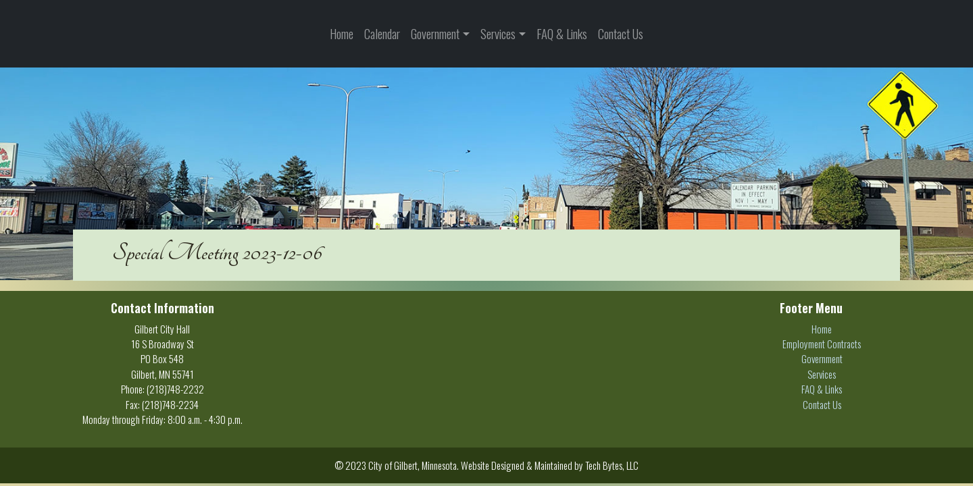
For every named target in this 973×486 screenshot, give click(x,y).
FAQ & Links (562, 33)
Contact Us (620, 33)
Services (498, 33)
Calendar (382, 33)
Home (341, 33)
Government (435, 33)
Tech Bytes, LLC (612, 465)
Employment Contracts (821, 343)
